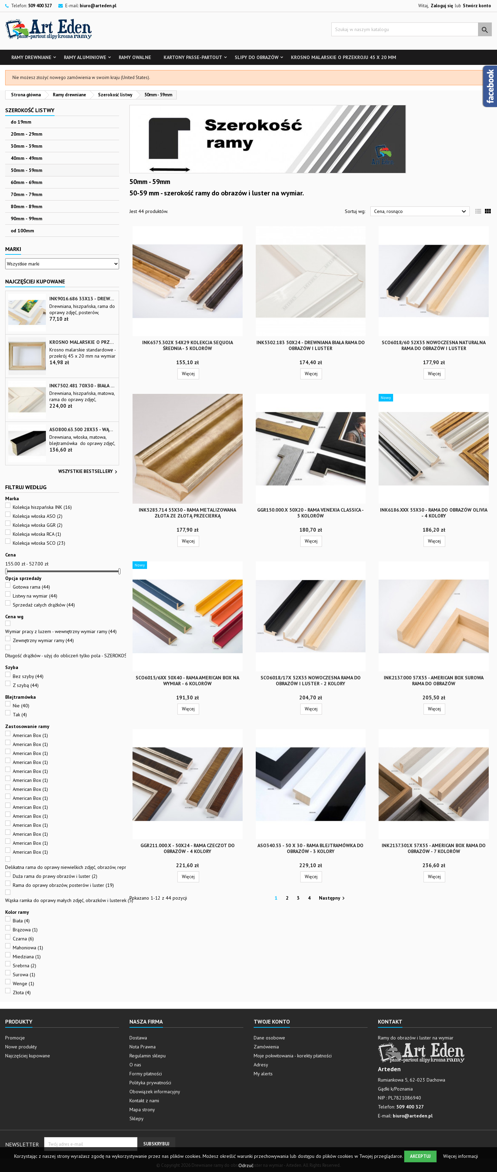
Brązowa (25, 930)
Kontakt (390, 1021)
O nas (135, 1065)
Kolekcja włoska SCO (39, 543)
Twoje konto (272, 1021)
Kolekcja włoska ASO (37, 516)
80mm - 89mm (26, 206)
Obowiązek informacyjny (154, 1091)
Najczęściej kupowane (27, 1056)
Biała (21, 921)
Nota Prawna (142, 1047)
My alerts (263, 1074)
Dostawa (138, 1038)
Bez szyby (28, 676)
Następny (333, 898)
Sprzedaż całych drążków (44, 605)
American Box (30, 735)
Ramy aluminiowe (85, 57)
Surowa (24, 974)
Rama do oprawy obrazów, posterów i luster (63, 885)
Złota (22, 992)
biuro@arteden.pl (98, 6)
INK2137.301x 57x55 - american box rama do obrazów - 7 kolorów (434, 848)
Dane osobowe (269, 1038)
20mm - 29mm (26, 134)
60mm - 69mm (26, 182)
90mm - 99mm (26, 218)
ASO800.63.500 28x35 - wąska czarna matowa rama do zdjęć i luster (82, 430)
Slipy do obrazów (257, 57)
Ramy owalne (135, 57)
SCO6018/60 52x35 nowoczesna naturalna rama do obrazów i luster (434, 345)
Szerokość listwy (30, 110)
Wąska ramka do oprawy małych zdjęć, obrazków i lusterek (69, 900)
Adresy (261, 1065)
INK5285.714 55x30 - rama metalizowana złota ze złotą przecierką (187, 513)
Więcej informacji (460, 1156)
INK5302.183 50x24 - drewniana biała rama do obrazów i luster (310, 345)
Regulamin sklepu (147, 1056)
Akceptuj (420, 1156)
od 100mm (22, 230)
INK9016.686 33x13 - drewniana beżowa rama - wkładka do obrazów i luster (82, 299)
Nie (21, 706)
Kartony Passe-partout (193, 57)
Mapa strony (142, 1109)
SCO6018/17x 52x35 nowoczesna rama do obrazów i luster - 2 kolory (311, 681)
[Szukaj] (411, 29)
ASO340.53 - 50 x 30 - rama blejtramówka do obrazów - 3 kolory (310, 848)
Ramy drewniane (31, 57)
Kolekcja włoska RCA (37, 534)
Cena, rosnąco (421, 211)
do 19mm (21, 122)
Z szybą (26, 685)
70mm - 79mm (26, 194)
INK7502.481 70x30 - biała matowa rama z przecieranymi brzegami (82, 386)
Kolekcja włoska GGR (37, 525)
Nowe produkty (21, 1047)
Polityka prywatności (150, 1082)
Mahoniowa (28, 948)
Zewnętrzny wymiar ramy (43, 640)
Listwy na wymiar (35, 596)
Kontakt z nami (144, 1100)
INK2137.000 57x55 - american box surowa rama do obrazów (434, 681)
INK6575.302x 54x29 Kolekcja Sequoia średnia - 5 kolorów (187, 345)
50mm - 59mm (26, 170)
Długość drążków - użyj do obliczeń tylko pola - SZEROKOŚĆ (72, 655)
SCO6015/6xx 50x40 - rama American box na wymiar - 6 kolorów (187, 681)
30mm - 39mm (26, 146)
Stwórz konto (477, 6)
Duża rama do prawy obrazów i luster (55, 876)
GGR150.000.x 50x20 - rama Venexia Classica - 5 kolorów (310, 513)
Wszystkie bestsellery (88, 472)
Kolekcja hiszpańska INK (42, 507)
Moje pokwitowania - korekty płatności (293, 1056)
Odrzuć (245, 1165)
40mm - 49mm (26, 158)
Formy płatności (145, 1074)
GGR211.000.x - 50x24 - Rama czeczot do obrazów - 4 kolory (187, 848)
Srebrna (24, 965)
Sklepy (136, 1118)
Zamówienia (266, 1047)
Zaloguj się (442, 6)
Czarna (23, 939)
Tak (20, 714)
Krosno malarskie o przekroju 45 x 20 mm (343, 57)
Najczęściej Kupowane (35, 281)
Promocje (15, 1038)
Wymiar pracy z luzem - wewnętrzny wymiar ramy (61, 631)
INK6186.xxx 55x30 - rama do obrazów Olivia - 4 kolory (433, 513)
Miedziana (27, 956)
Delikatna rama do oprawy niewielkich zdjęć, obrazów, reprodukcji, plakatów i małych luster (102, 867)
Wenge (23, 983)
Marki (13, 248)
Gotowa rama (31, 587)
